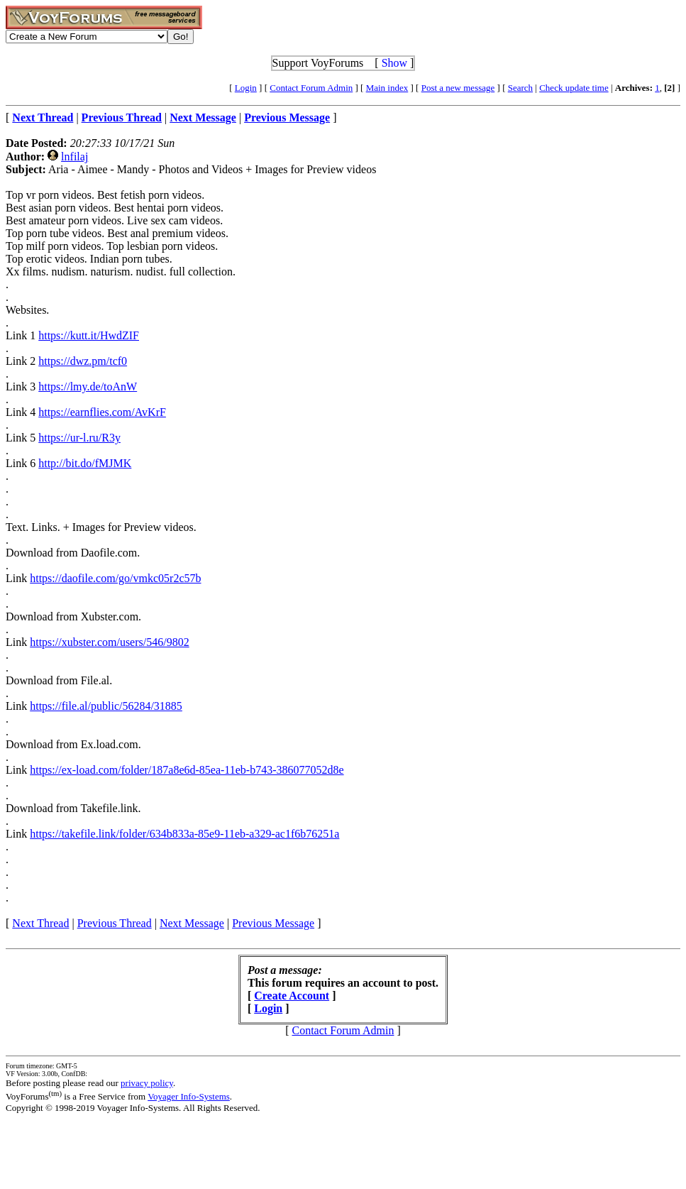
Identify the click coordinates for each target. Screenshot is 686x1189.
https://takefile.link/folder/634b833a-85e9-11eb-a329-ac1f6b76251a (184, 834)
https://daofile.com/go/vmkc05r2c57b (115, 578)
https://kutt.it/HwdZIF (88, 335)
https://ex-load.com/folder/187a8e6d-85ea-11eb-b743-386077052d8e (186, 770)
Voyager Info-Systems (189, 1096)
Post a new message (458, 87)
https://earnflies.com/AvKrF (102, 412)
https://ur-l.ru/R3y (79, 438)
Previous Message (273, 923)
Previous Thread (114, 923)
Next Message (192, 923)
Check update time (573, 87)
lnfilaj (74, 156)
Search (520, 87)
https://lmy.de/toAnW (87, 386)
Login (246, 87)
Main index (387, 87)
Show (394, 63)
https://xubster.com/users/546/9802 (109, 642)
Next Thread (40, 923)
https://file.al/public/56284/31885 (106, 706)
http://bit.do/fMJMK (84, 463)
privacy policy (147, 1083)
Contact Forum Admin (311, 87)
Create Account (291, 996)
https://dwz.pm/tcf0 (82, 361)
